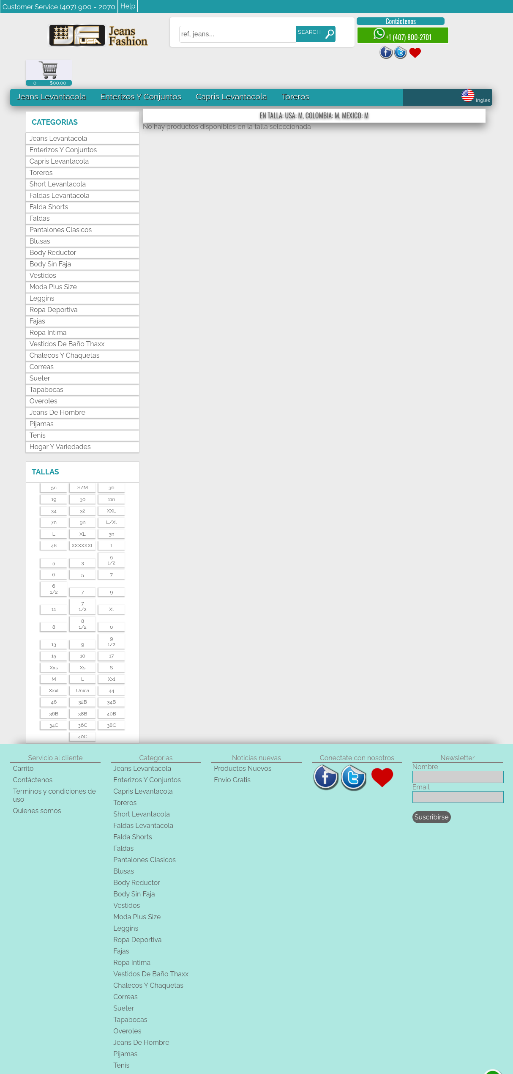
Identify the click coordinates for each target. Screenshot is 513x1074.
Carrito (23, 742)
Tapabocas (46, 363)
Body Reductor (53, 226)
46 (54, 676)
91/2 (111, 615)
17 (111, 630)
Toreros (295, 70)
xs (82, 641)
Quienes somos (37, 785)
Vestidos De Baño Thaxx (67, 318)
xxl (111, 653)
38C (111, 699)
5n (54, 462)
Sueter (40, 352)
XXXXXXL (82, 519)
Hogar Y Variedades (60, 420)
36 (112, 462)
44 (111, 664)
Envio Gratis (232, 754)
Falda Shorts (49, 181)
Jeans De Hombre (57, 386)
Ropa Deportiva (54, 283)
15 (53, 630)
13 (53, 618)
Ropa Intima (48, 306)
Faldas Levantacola (60, 169)
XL (82, 508)
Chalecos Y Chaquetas (65, 329)
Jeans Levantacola (51, 70)
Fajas (37, 295)
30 (83, 473)
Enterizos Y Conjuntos (140, 70)
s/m (82, 462)
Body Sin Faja (50, 238)
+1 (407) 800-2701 (396, 34)
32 (82, 485)
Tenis (38, 409)
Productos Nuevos (242, 742)
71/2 (82, 580)
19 (53, 473)
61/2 (53, 563)
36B (53, 687)
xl (111, 583)
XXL (111, 485)
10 (82, 630)
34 (54, 485)
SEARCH (303, 31)
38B (82, 687)
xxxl (54, 664)
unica (83, 664)
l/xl (111, 496)
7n (54, 496)
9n (83, 496)
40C (82, 711)
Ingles (475, 74)
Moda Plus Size (53, 261)
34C (53, 699)
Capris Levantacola (231, 70)
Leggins (42, 272)
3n (111, 508)
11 (54, 583)
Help (127, 6)
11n (111, 473)
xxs (54, 641)
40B (111, 687)
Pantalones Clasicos (61, 204)
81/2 (82, 598)
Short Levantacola (58, 158)
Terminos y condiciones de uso (54, 769)
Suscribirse (432, 791)
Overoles (43, 375)
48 (54, 519)
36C (82, 699)
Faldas (40, 192)
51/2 (111, 534)
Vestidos (43, 249)
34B (111, 676)
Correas (42, 341)
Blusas (40, 215)
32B (82, 676)
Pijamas (42, 398)
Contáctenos (395, 21)
